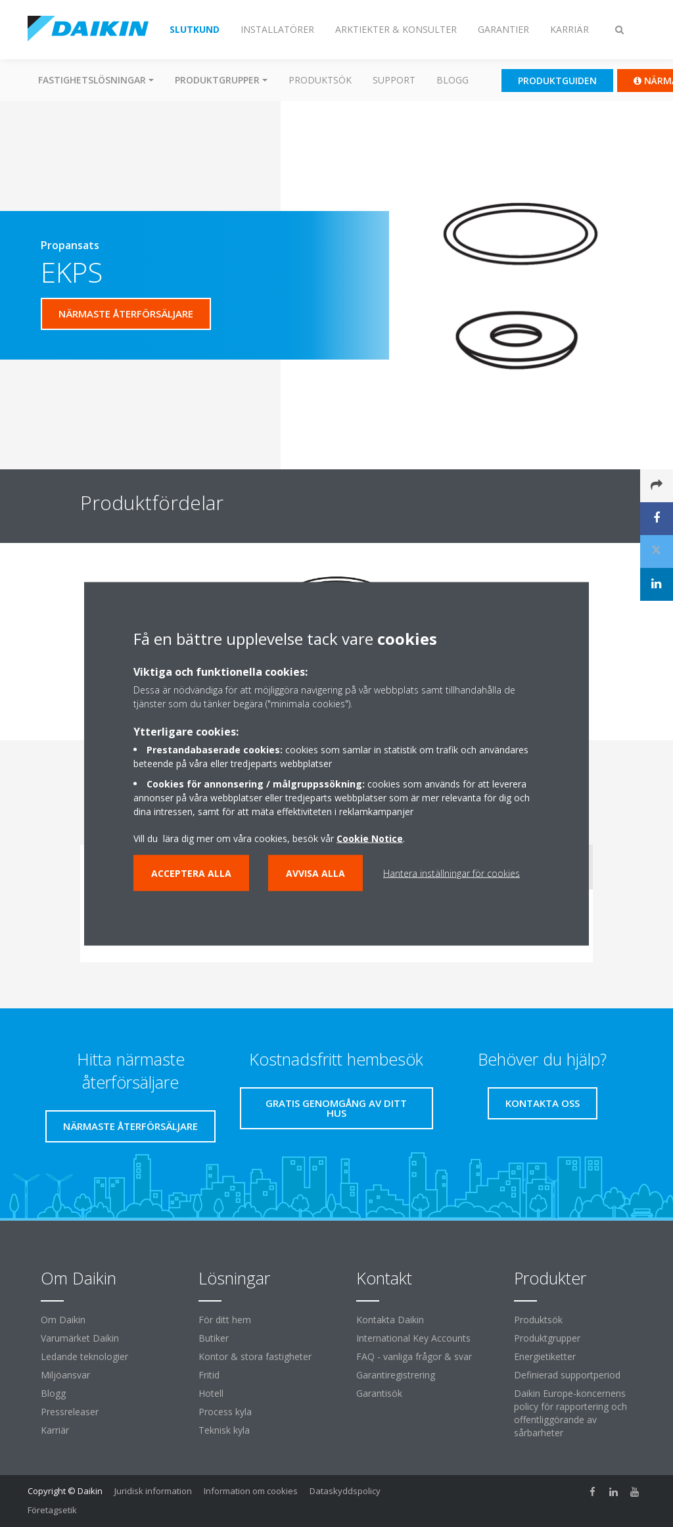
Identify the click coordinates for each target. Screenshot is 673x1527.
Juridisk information (153, 1491)
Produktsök (320, 80)
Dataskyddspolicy (345, 1491)
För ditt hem (224, 1319)
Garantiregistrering (395, 1375)
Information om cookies (251, 1491)
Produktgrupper (547, 1338)
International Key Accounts (413, 1338)
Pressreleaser (70, 1411)
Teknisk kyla (224, 1430)
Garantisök (379, 1393)
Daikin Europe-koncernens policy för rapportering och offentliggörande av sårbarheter (570, 1413)
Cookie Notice (369, 838)
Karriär (55, 1430)
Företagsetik (52, 1510)
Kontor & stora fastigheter (255, 1356)
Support (394, 80)
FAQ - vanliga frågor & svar (414, 1356)
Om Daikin (63, 1319)
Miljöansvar (65, 1375)
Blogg (452, 80)
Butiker (213, 1338)
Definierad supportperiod (567, 1375)
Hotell (210, 1393)
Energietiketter (545, 1356)
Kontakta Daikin (390, 1319)
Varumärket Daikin (80, 1338)
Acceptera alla (191, 872)
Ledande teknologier (84, 1356)
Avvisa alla (315, 872)
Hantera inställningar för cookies (451, 872)
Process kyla (225, 1411)
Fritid (209, 1375)
